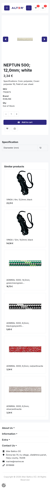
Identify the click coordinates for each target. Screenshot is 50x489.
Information (8, 433)
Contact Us (8, 445)
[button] (5, 39)
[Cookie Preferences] (3, 485)
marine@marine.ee (15, 461)
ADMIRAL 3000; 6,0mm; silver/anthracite (17, 407)
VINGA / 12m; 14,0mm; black (19, 239)
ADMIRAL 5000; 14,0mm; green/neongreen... (18, 281)
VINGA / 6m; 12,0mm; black (19, 199)
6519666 (10, 465)
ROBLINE (7, 99)
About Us (7, 428)
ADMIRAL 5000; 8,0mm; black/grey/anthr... (17, 324)
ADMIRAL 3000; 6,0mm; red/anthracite (24, 366)
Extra (5, 439)
